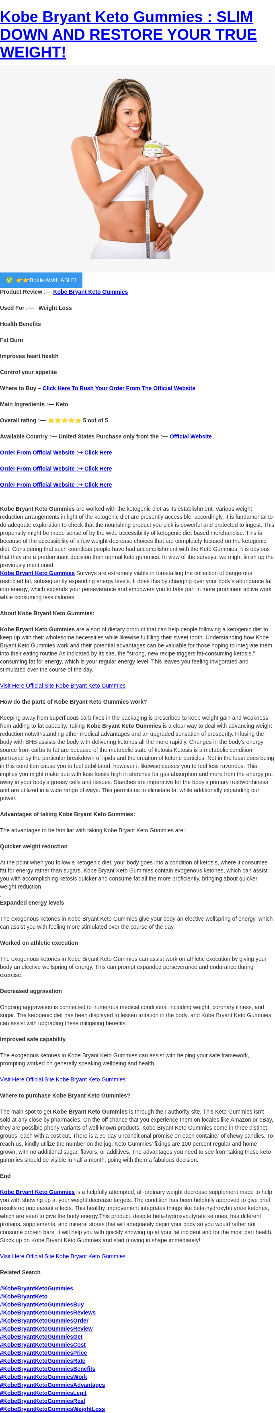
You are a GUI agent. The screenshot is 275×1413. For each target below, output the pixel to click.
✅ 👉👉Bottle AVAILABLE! (41, 280)
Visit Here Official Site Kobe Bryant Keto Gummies (62, 1256)
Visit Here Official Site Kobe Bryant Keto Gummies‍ (62, 685)
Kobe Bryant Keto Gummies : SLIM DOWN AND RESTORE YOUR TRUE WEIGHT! (128, 34)
